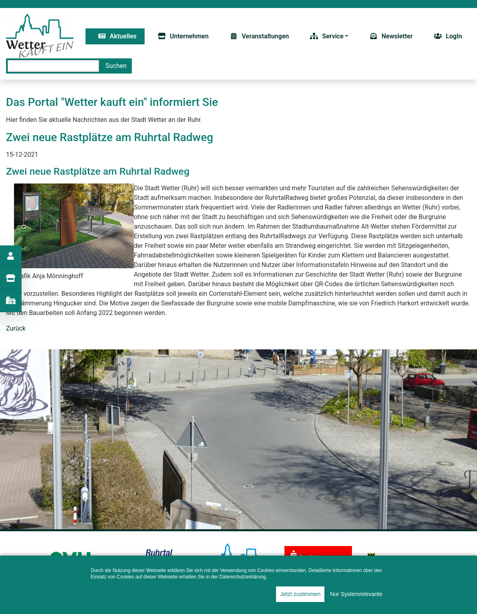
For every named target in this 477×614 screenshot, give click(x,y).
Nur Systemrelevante (356, 594)
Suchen (116, 66)
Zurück (16, 328)
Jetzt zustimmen (300, 594)
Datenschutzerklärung (242, 577)
